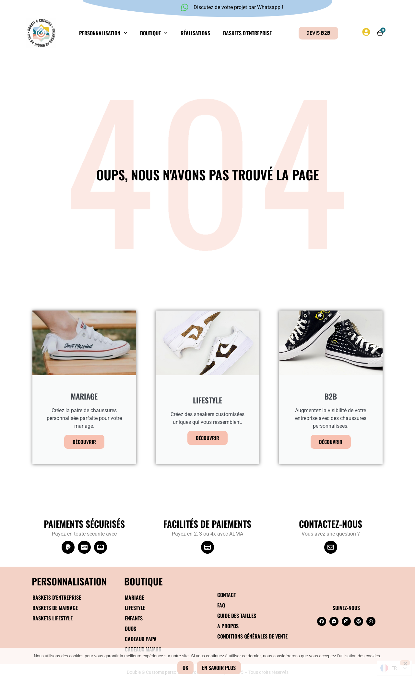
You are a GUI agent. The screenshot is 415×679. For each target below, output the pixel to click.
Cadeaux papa (141, 639)
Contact (226, 595)
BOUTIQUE (143, 581)
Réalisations (195, 33)
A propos (228, 626)
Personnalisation (103, 33)
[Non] (405, 662)
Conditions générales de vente (252, 636)
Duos (130, 628)
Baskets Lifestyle (52, 618)
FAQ (221, 605)
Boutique (154, 33)
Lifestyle (135, 608)
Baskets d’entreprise (247, 33)
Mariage (134, 597)
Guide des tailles (236, 615)
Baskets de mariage (55, 608)
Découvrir (84, 441)
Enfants (134, 618)
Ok (185, 668)
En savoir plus (219, 668)
